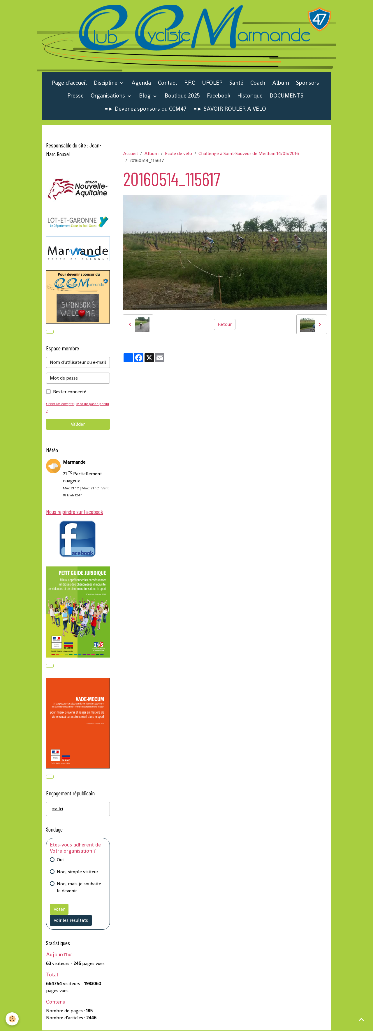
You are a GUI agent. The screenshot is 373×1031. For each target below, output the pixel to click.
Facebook (218, 95)
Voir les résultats (71, 920)
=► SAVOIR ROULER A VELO (229, 108)
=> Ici (57, 809)
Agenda (141, 82)
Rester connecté (69, 392)
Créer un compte (60, 403)
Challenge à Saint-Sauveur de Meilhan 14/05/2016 (248, 153)
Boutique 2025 (182, 95)
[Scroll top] (361, 1019)
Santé (236, 82)
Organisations (108, 95)
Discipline (106, 82)
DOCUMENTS (286, 95)
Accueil (130, 153)
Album (280, 82)
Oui (60, 860)
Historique (250, 95)
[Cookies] (12, 1018)
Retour (225, 324)
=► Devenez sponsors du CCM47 (145, 108)
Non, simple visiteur (77, 872)
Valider (78, 424)
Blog (145, 95)
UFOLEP (212, 82)
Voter (59, 909)
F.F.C (189, 82)
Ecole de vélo (178, 153)
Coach (257, 82)
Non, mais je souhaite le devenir (79, 887)
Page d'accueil (69, 82)
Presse (75, 95)
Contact (167, 82)
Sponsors (307, 82)
